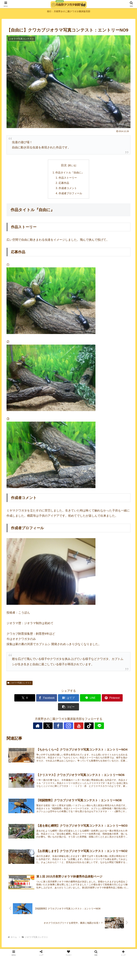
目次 (64, 165)
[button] (120, 698)
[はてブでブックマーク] (58, 698)
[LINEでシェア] (79, 698)
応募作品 (64, 183)
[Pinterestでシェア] (100, 698)
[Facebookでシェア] (37, 698)
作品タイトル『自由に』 (70, 172)
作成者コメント (68, 188)
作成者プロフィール (70, 193)
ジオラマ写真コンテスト (19, 683)
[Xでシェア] (16, 698)
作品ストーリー (68, 178)
